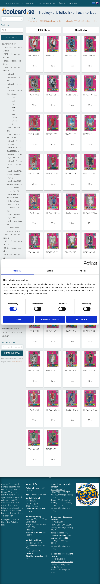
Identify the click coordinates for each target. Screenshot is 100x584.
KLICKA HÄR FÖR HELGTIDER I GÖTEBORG (61, 523)
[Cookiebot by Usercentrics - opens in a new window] (85, 263)
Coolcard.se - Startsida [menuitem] (13, 3)
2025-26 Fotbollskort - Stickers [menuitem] (12, 49)
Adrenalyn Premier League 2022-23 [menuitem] (14, 156)
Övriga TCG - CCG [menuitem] (10, 324)
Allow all (81, 319)
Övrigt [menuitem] (5, 336)
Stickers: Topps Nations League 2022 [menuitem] (15, 229)
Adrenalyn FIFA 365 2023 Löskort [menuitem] (14, 92)
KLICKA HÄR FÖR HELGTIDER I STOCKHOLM (62, 560)
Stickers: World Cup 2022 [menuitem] (14, 223)
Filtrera (45, 29)
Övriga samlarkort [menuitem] (11, 328)
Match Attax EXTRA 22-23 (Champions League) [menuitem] (14, 174)
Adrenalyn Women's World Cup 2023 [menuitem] (15, 77)
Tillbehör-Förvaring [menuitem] (12, 332)
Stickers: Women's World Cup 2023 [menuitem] (14, 203)
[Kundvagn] (12, 37)
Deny (18, 319)
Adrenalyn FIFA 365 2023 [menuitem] (14, 86)
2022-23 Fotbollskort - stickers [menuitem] (12, 69)
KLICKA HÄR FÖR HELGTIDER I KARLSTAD (60, 490)
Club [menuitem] (13, 101)
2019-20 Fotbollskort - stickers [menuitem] (12, 250)
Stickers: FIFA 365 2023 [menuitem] (14, 209)
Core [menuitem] (13, 97)
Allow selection (49, 319)
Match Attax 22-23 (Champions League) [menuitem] (15, 183)
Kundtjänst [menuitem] (64, 10)
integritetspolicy (17, 362)
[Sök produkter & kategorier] (12, 19)
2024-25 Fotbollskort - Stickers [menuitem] (12, 56)
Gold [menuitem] (13, 111)
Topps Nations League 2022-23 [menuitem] (13, 189)
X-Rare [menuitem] (14, 117)
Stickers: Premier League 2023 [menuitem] (13, 216)
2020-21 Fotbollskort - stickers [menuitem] (12, 236)
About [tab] (83, 271)
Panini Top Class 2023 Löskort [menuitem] (13, 136)
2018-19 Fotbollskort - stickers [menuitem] (12, 256)
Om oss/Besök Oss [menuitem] (46, 3)
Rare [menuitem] (13, 114)
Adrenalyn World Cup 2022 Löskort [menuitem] (14, 149)
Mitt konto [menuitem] (30, 3)
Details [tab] (50, 271)
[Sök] (21, 19)
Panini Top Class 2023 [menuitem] (13, 129)
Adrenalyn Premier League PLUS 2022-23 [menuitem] (14, 164)
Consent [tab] (17, 271)
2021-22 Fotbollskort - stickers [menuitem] (12, 243)
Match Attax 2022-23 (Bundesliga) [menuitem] (14, 196)
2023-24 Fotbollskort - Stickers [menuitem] (12, 62)
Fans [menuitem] (13, 107)
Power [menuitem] (14, 104)
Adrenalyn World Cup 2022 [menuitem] (14, 142)
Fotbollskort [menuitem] (8, 44)
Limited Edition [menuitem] (14, 122)
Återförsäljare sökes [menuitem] (68, 3)
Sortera (82, 29)
